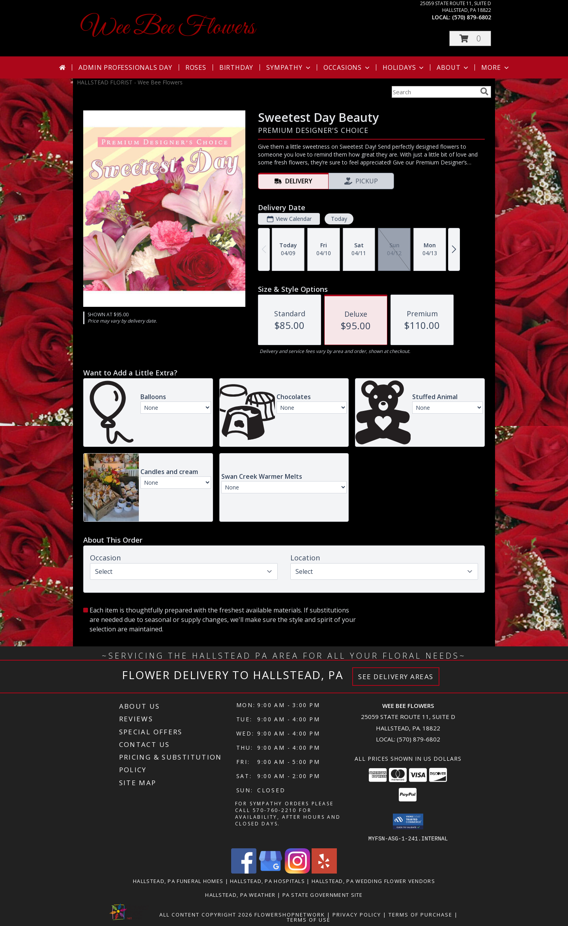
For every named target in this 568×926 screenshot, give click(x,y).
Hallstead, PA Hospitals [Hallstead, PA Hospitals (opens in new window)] (267, 880)
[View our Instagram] (297, 871)
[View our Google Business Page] (270, 871)
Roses (195, 67)
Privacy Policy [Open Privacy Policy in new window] (357, 914)
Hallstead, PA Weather (240, 894)
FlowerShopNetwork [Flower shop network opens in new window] (289, 914)
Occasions (347, 67)
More (495, 67)
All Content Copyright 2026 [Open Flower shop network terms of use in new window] (205, 914)
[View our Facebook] (243, 871)
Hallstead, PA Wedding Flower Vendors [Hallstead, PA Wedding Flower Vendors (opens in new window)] (373, 880)
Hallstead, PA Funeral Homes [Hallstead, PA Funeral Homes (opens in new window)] (178, 880)
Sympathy (289, 67)
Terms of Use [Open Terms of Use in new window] (309, 919)
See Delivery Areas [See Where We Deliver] (395, 676)
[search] (484, 91)
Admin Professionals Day (125, 67)
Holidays (404, 67)
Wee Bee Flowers (168, 28)
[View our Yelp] (324, 871)
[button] (470, 38)
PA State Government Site (322, 894)
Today (339, 218)
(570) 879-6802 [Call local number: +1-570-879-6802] (471, 17)
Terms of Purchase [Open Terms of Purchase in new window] (420, 914)
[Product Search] (434, 91)
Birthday (236, 67)
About (453, 67)
